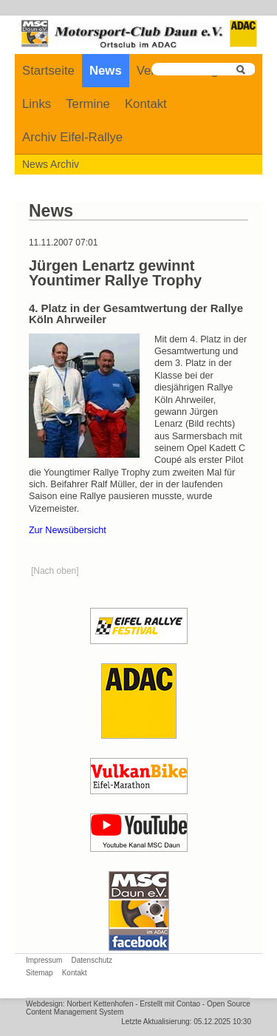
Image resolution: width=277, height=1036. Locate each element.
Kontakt (146, 104)
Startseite (48, 71)
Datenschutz (91, 960)
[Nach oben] (55, 571)
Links (36, 104)
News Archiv (50, 164)
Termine (88, 104)
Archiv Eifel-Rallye (72, 137)
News (105, 71)
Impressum (44, 960)
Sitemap (39, 973)
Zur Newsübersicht (67, 530)
